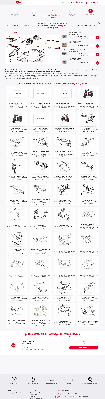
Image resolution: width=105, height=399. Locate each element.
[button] (99, 23)
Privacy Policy (34, 394)
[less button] (90, 37)
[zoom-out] (7, 33)
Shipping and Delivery (36, 398)
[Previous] (33, 25)
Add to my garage (83, 347)
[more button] (94, 37)
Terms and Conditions (36, 393)
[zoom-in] (15, 33)
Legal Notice (33, 396)
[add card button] (97, 37)
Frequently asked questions (14, 393)
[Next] (72, 25)
